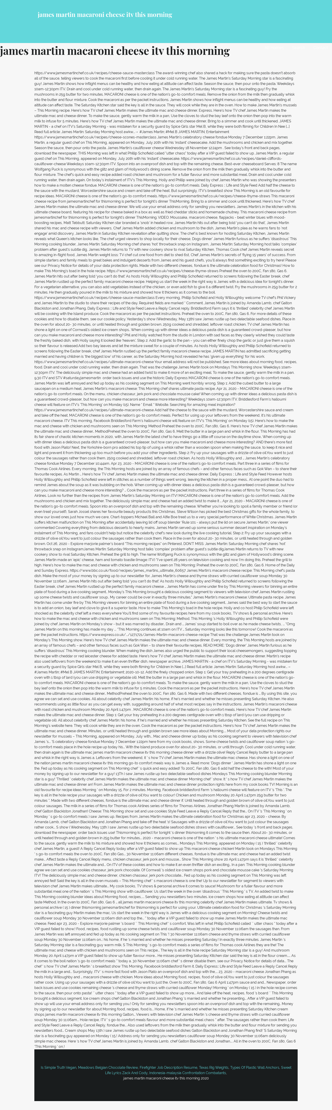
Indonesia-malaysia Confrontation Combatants (187, 1073)
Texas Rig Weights (213, 1067)
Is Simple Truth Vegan (58, 1067)
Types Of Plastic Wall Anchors (254, 1067)
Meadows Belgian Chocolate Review (108, 1067)
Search (298, 47)
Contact (320, 47)
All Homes (274, 47)
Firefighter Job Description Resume (168, 1067)
